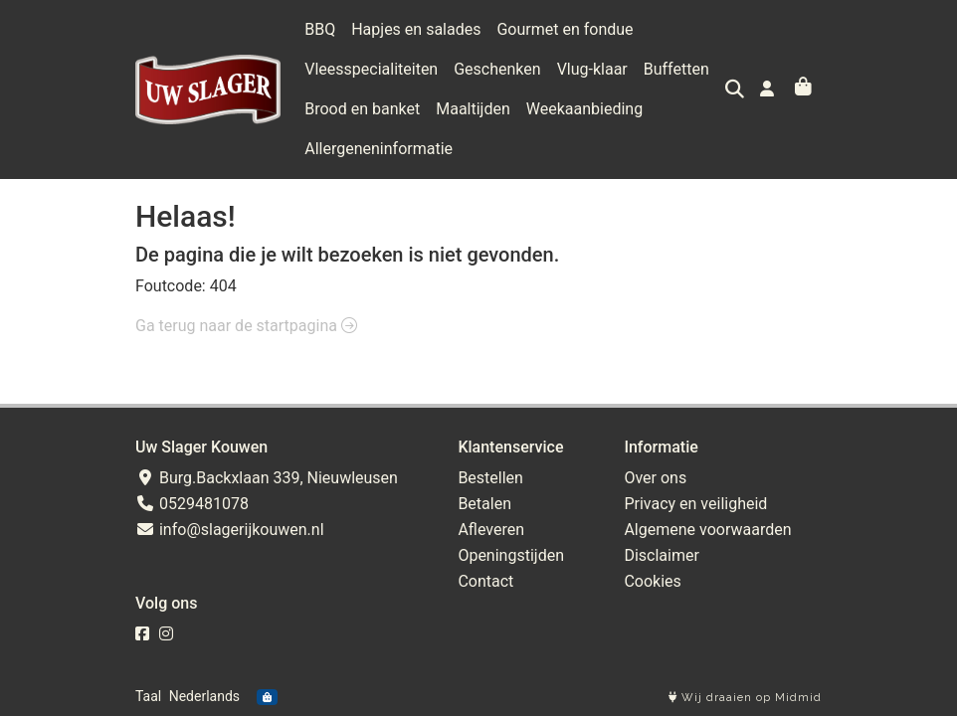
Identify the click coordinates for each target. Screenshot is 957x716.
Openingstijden (511, 555)
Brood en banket (362, 108)
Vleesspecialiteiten (371, 69)
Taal (148, 696)
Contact (485, 581)
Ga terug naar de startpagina (246, 325)
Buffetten (676, 69)
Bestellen (490, 477)
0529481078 (192, 503)
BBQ (319, 29)
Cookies (652, 581)
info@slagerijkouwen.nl (229, 529)
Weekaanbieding (584, 108)
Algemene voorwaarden (707, 529)
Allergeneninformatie (378, 148)
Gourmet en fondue (564, 29)
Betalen (484, 503)
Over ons (655, 477)
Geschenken (497, 69)
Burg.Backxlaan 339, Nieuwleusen (266, 477)
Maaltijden (473, 108)
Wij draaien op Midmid (745, 697)
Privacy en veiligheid (695, 503)
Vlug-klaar (592, 69)
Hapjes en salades (415, 29)
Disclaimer (661, 555)
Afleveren (491, 529)
